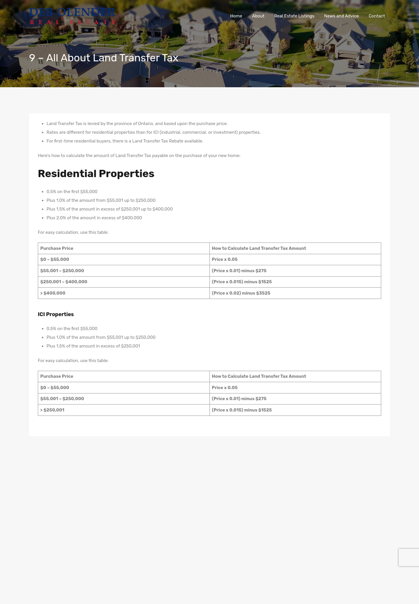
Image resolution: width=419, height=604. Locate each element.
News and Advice (341, 16)
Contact (377, 16)
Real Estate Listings (294, 16)
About (258, 16)
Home (236, 16)
